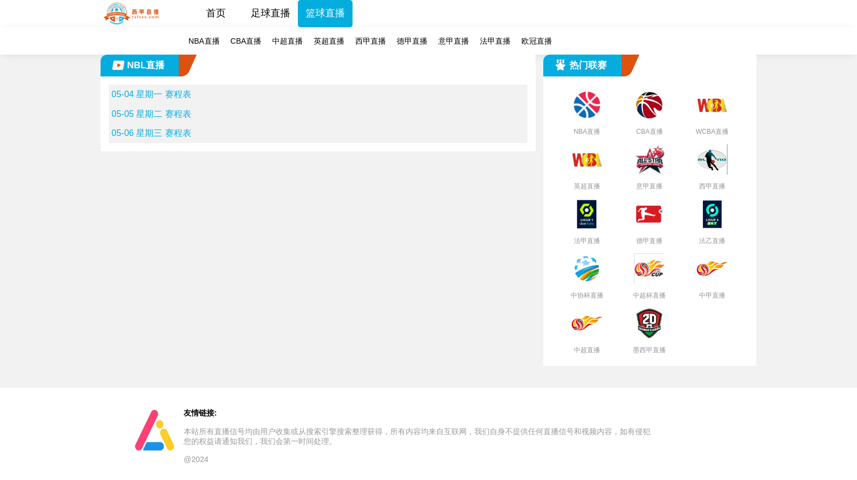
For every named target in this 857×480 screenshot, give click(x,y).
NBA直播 (204, 41)
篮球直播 (325, 13)
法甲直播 (495, 41)
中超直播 (287, 41)
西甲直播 (370, 41)
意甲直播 (453, 41)
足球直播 (270, 13)
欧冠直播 (536, 41)
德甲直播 (412, 41)
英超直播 (329, 41)
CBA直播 (246, 41)
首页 (216, 13)
